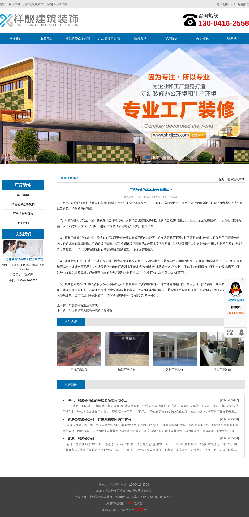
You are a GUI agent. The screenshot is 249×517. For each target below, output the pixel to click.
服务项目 (46, 38)
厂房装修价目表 (109, 38)
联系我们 (233, 38)
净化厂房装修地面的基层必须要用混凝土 (97, 400)
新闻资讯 (140, 38)
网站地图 (222, 4)
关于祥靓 (202, 38)
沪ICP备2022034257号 (158, 497)
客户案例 (171, 38)
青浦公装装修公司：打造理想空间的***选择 (99, 419)
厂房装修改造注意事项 (83, 305)
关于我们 (23, 223)
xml (233, 4)
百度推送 (243, 4)
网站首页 (15, 38)
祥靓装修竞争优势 (77, 38)
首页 (221, 179)
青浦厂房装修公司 (81, 438)
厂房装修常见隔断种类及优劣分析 (90, 310)
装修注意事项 (236, 179)
